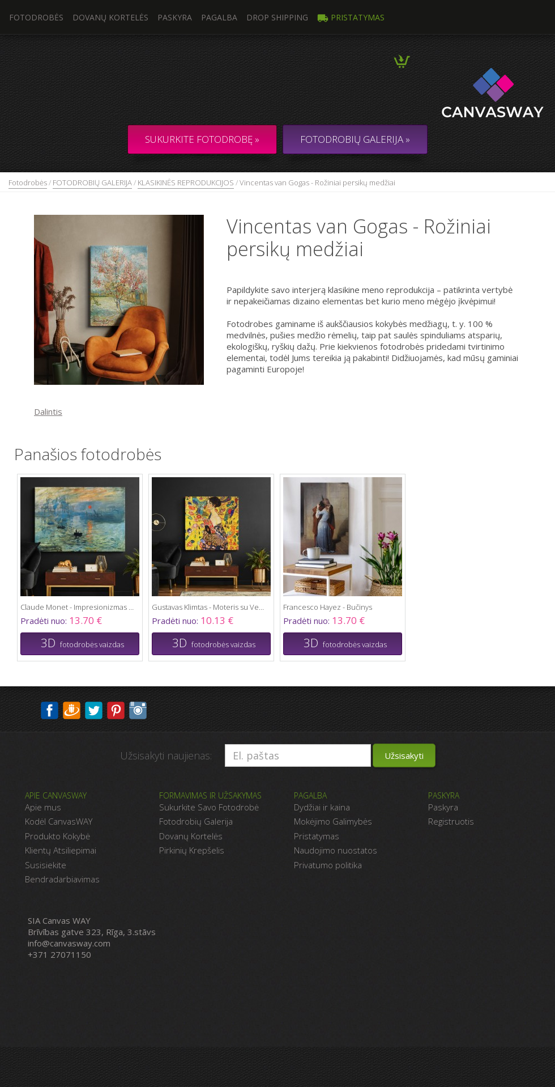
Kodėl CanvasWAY (58, 821)
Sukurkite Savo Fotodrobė (209, 807)
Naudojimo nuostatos (335, 850)
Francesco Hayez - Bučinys (327, 607)
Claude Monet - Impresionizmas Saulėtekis (77, 607)
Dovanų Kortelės (191, 836)
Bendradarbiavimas (62, 879)
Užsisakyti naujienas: (166, 755)
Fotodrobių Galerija (196, 821)
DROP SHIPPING (277, 17)
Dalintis (48, 411)
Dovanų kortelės (110, 17)
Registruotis (451, 821)
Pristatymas (351, 17)
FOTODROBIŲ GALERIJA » (355, 139)
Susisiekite (45, 865)
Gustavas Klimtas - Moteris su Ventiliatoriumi (208, 607)
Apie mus (43, 807)
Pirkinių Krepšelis (191, 850)
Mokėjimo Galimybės (333, 821)
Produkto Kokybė (57, 836)
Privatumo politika (328, 865)
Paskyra (174, 17)
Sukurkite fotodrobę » (202, 139)
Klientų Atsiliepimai (60, 850)
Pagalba (219, 17)
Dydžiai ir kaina (322, 807)
